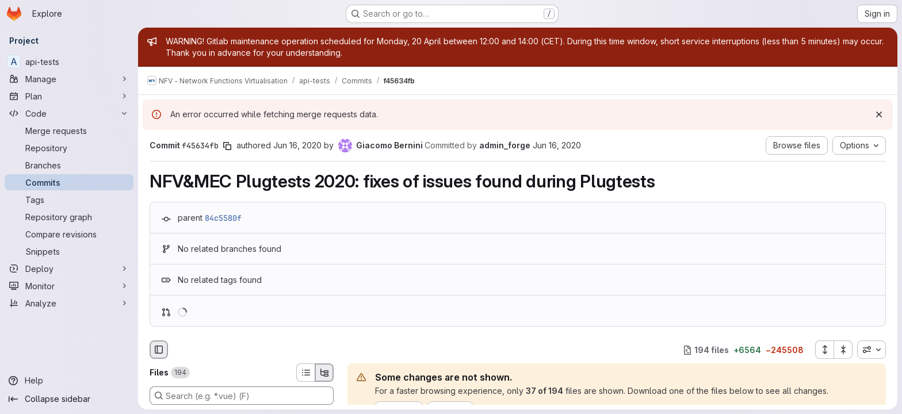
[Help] (69, 381)
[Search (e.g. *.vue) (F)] (242, 395)
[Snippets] (69, 251)
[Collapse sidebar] (69, 399)
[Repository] (69, 148)
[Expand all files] (824, 349)
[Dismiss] (879, 114)
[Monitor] (69, 286)
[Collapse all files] (843, 349)
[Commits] (69, 182)
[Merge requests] (69, 130)
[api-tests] (69, 61)
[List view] (305, 372)
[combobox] (871, 349)
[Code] (69, 113)
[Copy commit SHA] (227, 146)
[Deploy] (69, 268)
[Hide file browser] (159, 349)
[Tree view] (324, 372)
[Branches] (69, 165)
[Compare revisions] (69, 234)
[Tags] (69, 199)
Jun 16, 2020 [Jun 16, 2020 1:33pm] (297, 145)
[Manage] (69, 79)
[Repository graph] (69, 217)
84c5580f (223, 218)
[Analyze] (69, 303)
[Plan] (69, 96)
